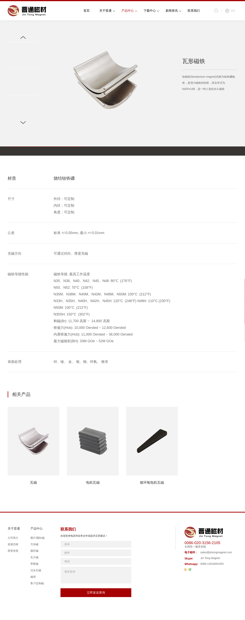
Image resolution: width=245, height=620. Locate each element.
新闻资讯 (172, 10)
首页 (86, 10)
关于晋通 (105, 10)
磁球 (33, 576)
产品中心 (128, 10)
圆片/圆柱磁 (37, 537)
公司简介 (13, 537)
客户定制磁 (37, 583)
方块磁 (34, 544)
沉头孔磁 (35, 570)
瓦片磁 (34, 557)
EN (230, 10)
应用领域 (76, 151)
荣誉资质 (13, 550)
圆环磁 (34, 550)
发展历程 (13, 544)
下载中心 (150, 10)
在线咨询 (235, 287)
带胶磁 (34, 563)
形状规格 (48, 151)
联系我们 (194, 10)
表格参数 (21, 151)
